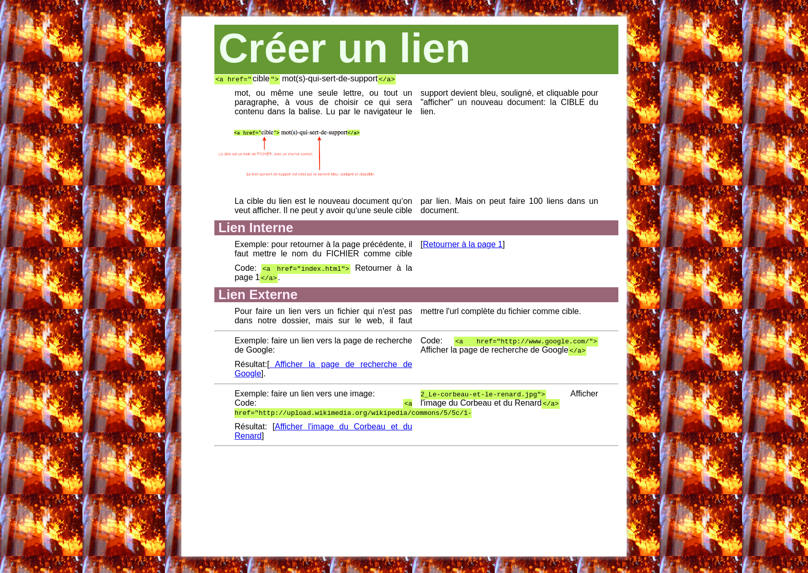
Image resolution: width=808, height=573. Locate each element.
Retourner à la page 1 (462, 244)
